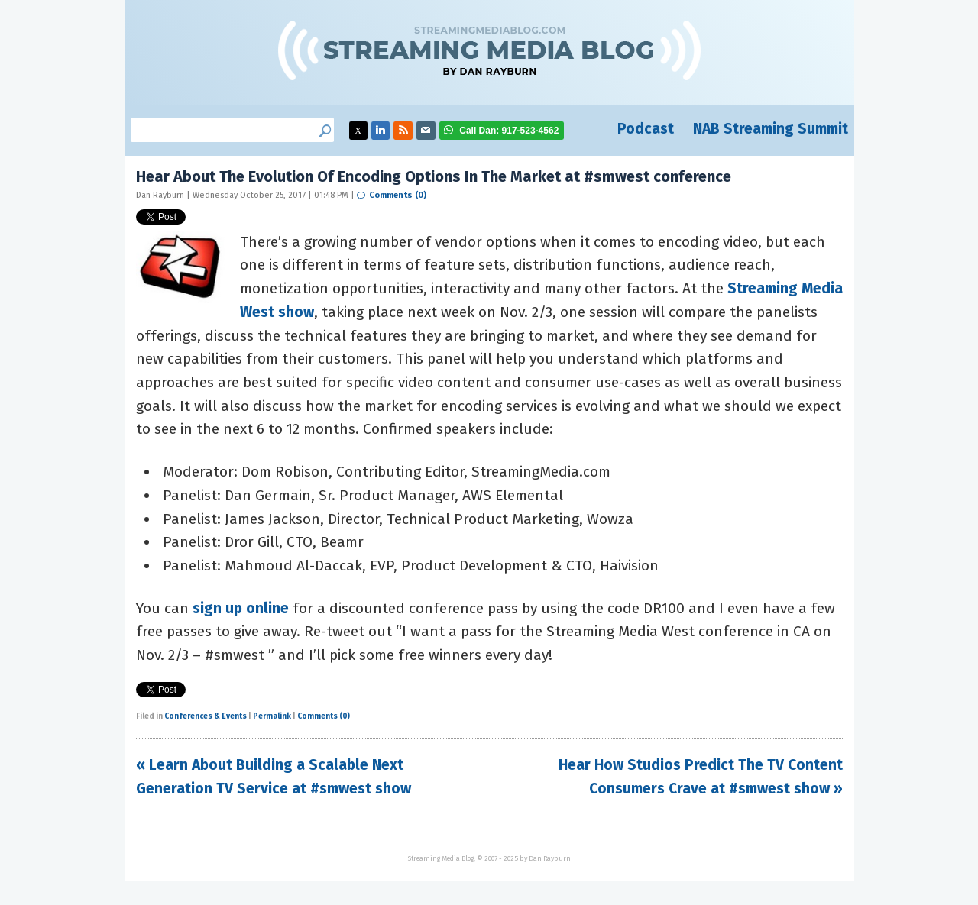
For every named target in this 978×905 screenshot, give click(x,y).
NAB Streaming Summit (770, 128)
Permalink (272, 716)
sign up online (241, 608)
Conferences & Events (205, 716)
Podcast (645, 128)
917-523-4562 (509, 130)
